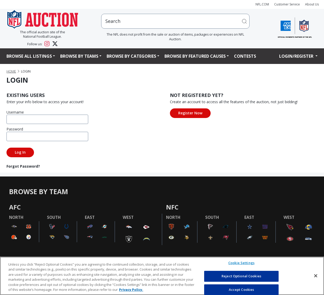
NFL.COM (262, 4)
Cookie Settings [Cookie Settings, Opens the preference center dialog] (241, 263)
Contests (245, 56)
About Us (312, 4)
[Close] (315, 275)
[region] (162, 276)
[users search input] (175, 21)
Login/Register (296, 56)
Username (15, 112)
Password (14, 129)
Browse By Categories (131, 56)
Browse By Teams (79, 56)
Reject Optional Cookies (241, 276)
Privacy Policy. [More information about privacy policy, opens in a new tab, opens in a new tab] (131, 289)
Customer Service (287, 4)
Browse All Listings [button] (29, 56)
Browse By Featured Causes (195, 56)
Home (11, 71)
